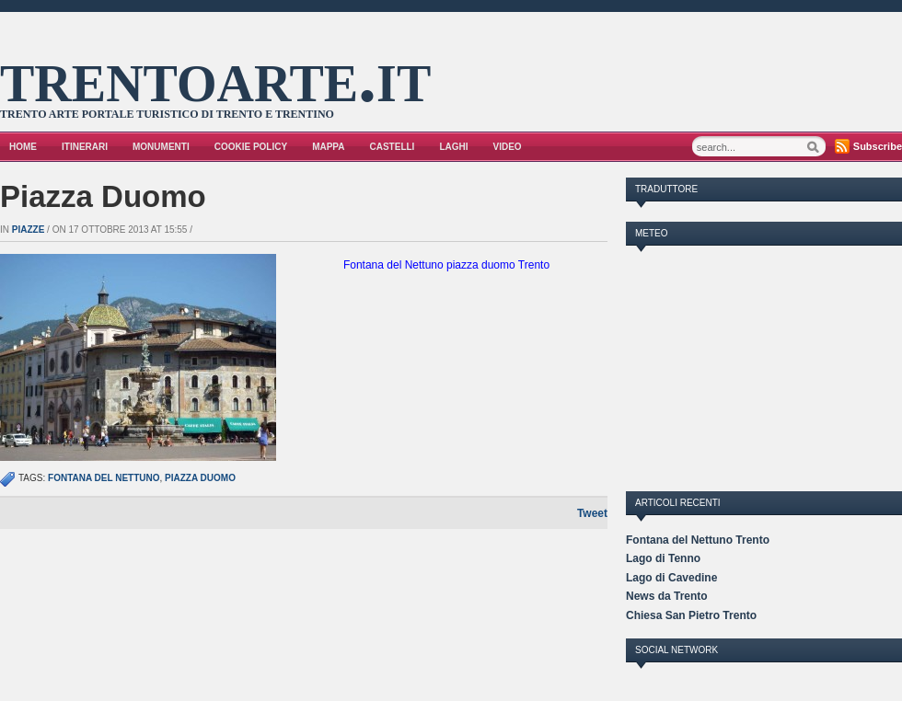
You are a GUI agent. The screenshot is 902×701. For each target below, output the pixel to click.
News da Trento (667, 596)
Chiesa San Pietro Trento (691, 615)
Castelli (392, 147)
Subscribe (877, 146)
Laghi (453, 147)
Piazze (28, 229)
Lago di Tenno (663, 558)
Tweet (592, 513)
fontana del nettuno (103, 478)
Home (23, 147)
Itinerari (85, 147)
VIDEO (507, 147)
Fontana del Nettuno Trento (697, 540)
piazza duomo (200, 478)
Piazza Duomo (103, 196)
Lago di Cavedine (671, 577)
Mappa (328, 147)
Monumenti (161, 147)
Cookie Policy (250, 147)
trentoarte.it (215, 76)
